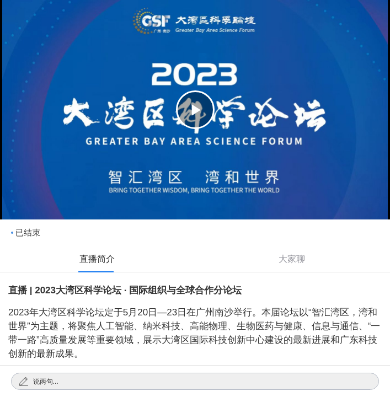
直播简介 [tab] (97, 259)
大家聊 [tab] (292, 259)
